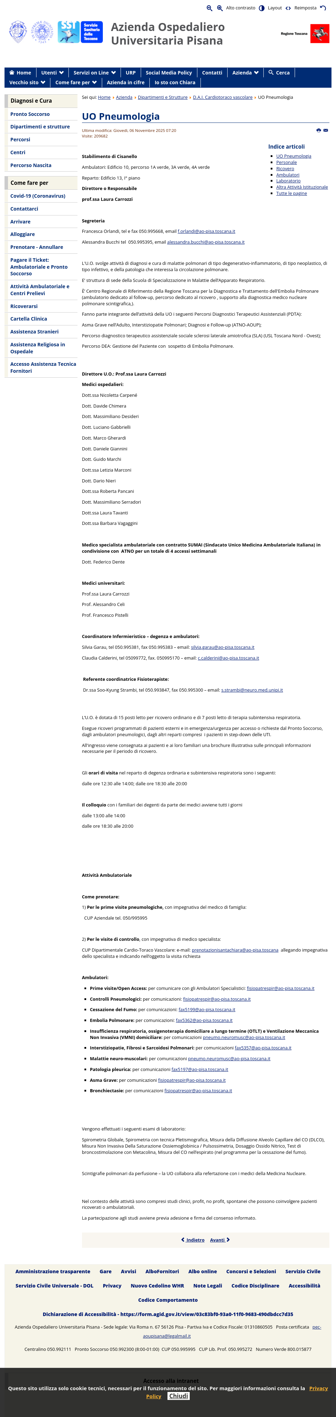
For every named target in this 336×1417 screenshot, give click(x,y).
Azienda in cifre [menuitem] (126, 82)
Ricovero (285, 168)
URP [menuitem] (131, 72)
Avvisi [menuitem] (128, 1271)
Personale (286, 162)
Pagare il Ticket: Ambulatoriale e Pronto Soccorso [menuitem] (39, 267)
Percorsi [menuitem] (20, 139)
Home (104, 97)
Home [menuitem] (24, 72)
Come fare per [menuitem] (73, 82)
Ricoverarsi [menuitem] (24, 306)
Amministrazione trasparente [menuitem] (52, 1271)
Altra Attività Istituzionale (302, 187)
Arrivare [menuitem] (20, 221)
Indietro (193, 1240)
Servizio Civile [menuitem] (302, 1271)
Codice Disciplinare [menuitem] (255, 1286)
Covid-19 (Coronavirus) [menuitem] (37, 195)
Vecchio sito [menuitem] (24, 82)
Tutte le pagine (291, 193)
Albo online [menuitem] (202, 1271)
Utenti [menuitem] (49, 72)
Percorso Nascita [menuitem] (30, 165)
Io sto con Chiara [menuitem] (175, 82)
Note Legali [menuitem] (208, 1286)
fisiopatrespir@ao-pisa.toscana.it (280, 988)
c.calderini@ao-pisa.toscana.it (228, 658)
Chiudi (178, 1396)
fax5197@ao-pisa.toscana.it (200, 1069)
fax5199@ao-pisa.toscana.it (207, 1009)
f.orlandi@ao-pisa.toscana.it (207, 231)
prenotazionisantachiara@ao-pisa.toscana (235, 950)
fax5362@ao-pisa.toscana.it (204, 1020)
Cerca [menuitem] (283, 72)
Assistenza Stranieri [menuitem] (34, 331)
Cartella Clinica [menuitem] (28, 318)
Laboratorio (288, 181)
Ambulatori (288, 175)
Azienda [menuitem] (242, 72)
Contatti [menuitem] (212, 72)
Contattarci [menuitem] (24, 208)
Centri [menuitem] (17, 152)
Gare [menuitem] (106, 1271)
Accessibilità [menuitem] (304, 1286)
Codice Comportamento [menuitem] (168, 1300)
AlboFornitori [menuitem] (162, 1271)
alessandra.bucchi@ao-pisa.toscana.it (206, 242)
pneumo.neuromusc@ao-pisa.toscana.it (244, 1037)
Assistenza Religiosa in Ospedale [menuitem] (37, 348)
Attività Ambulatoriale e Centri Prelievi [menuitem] (39, 290)
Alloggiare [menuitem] (22, 234)
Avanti (220, 1240)
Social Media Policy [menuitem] (169, 72)
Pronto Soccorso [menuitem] (30, 114)
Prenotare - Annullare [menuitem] (36, 247)
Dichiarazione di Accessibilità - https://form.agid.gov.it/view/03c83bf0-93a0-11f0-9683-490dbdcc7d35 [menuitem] (168, 1314)
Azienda (124, 97)
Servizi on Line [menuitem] (91, 72)
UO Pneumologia (121, 116)
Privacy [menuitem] (112, 1286)
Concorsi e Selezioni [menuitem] (251, 1271)
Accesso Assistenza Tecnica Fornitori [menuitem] (43, 367)
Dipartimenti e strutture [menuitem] (40, 126)
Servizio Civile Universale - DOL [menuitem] (54, 1286)
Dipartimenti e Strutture (163, 97)
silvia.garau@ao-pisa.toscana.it (223, 647)
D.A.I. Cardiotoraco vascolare (223, 97)
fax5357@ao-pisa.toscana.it (263, 1048)
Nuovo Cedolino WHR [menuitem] (157, 1286)
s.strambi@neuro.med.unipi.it (252, 690)
